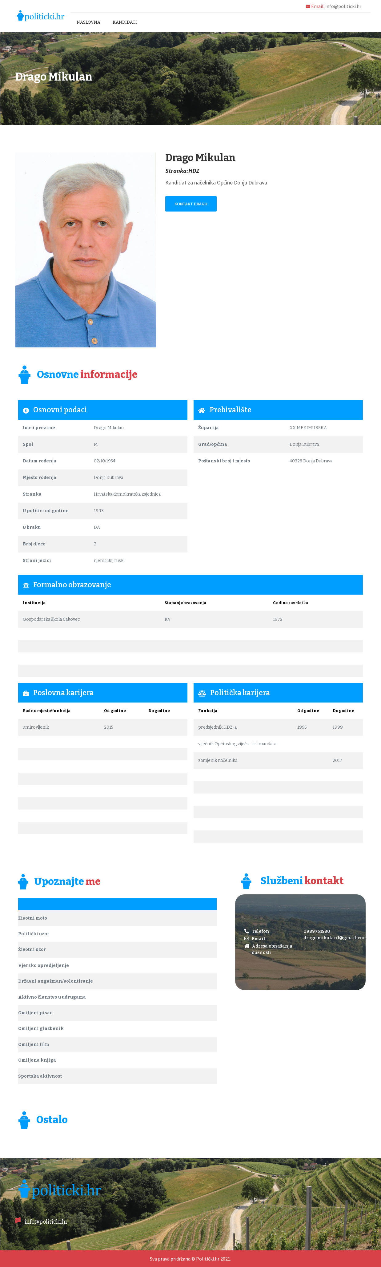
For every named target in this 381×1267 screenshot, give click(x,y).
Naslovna (88, 22)
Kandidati (125, 22)
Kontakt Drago (190, 204)
